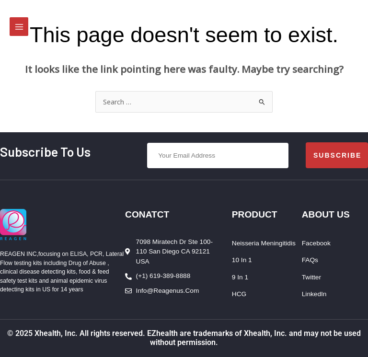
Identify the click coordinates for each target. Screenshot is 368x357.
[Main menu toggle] (19, 26)
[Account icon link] (354, 23)
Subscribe (337, 155)
